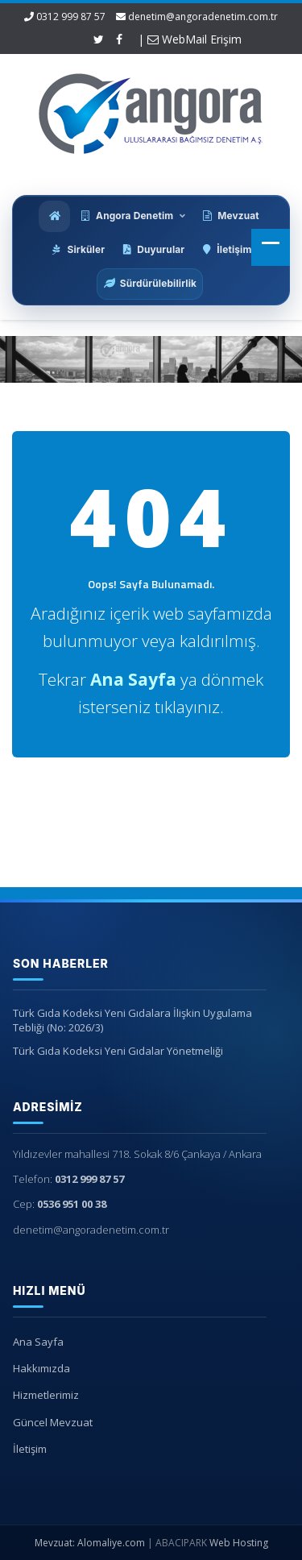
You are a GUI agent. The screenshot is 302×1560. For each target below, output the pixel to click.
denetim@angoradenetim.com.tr (203, 16)
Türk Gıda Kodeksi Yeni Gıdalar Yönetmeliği (115, 1050)
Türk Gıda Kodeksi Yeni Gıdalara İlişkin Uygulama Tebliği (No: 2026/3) (129, 1020)
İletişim (26, 1449)
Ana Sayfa (35, 1341)
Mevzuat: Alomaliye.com (90, 1543)
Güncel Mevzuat (49, 1422)
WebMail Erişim (194, 39)
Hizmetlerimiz (43, 1395)
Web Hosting (238, 1543)
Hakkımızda (38, 1368)
